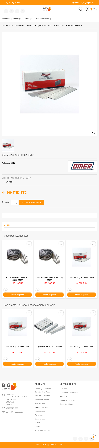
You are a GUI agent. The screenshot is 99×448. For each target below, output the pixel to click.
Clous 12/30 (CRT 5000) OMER (17, 347)
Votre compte (43, 407)
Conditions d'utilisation (69, 393)
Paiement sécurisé (67, 400)
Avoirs (37, 423)
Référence (6, 163)
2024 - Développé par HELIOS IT (49, 445)
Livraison (63, 389)
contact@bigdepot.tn (82, 3)
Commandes (40, 419)
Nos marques (40, 403)
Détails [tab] (7, 225)
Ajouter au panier (31, 202)
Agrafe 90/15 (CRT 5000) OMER (49, 347)
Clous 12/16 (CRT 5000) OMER (81, 277)
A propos (63, 396)
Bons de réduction (43, 430)
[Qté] (13, 202)
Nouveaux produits (42, 396)
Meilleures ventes (42, 400)
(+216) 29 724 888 (14, 3)
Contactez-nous (66, 404)
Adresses (38, 427)
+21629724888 (12, 408)
